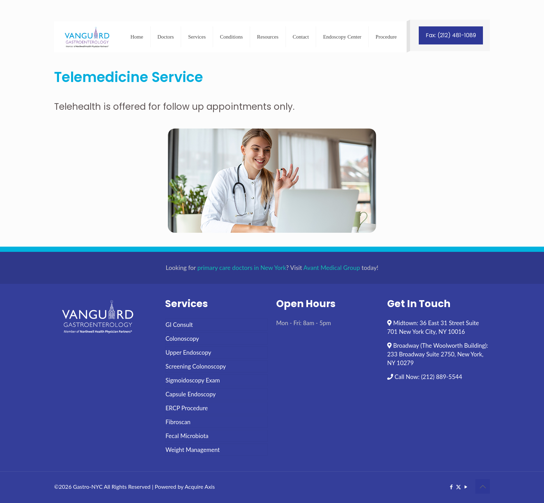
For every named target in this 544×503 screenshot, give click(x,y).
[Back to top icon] (482, 486)
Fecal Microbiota (187, 435)
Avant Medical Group (332, 267)
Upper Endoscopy (188, 352)
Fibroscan (177, 422)
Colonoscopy (182, 338)
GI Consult (179, 324)
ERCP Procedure (186, 408)
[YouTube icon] (465, 487)
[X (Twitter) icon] (458, 487)
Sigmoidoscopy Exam (192, 380)
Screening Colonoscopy (195, 366)
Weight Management (192, 449)
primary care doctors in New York (241, 267)
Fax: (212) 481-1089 (451, 35)
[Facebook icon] (451, 487)
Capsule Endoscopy (190, 394)
